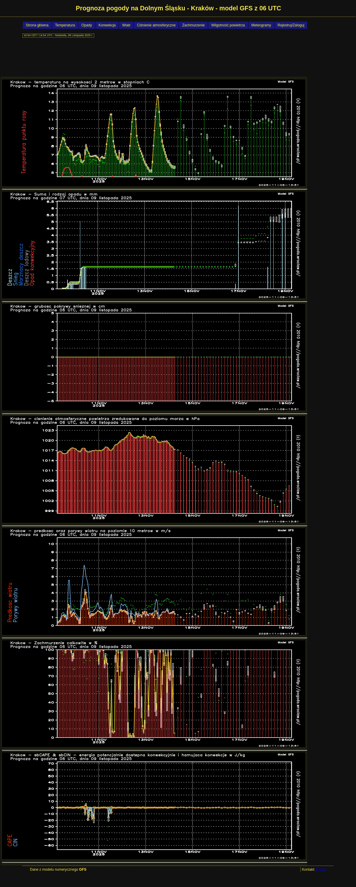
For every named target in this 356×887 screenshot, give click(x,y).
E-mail (321, 869)
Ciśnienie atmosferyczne (156, 25)
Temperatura (65, 25)
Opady (86, 25)
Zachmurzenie (193, 25)
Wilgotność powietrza (228, 25)
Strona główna (37, 25)
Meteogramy (261, 25)
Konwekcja (107, 25)
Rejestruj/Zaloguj (291, 25)
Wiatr (126, 25)
